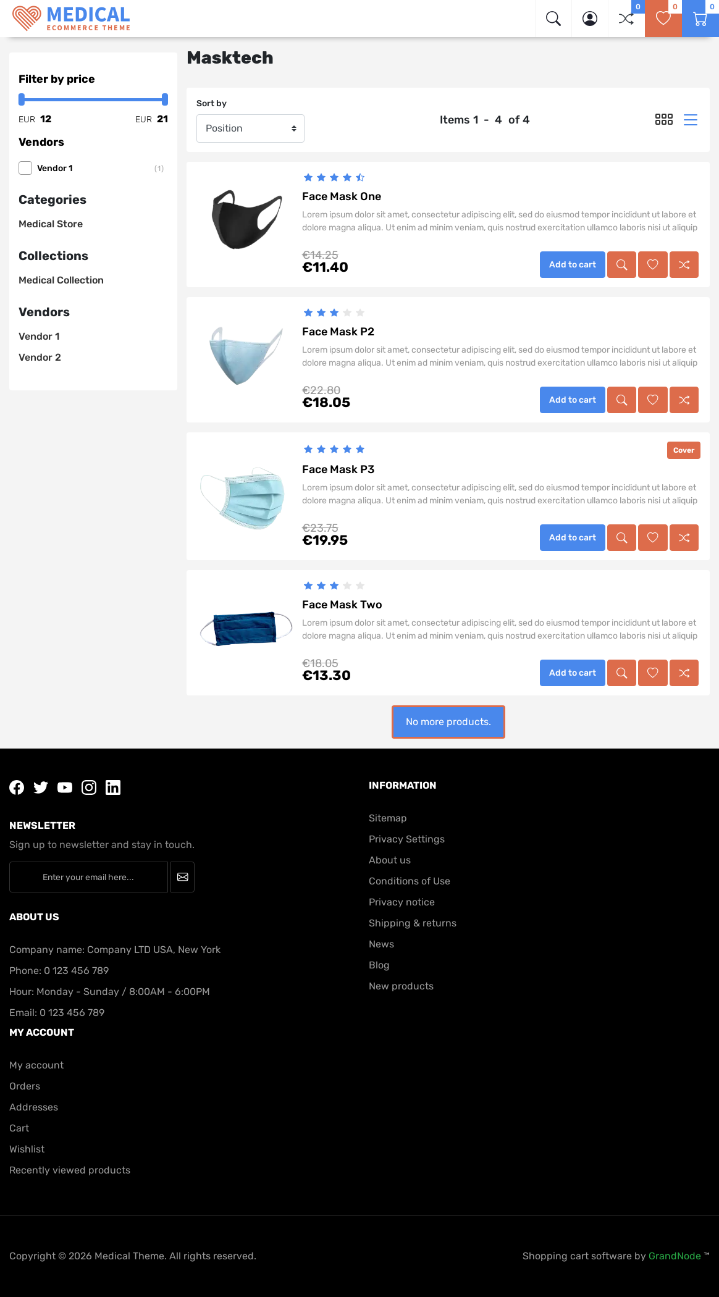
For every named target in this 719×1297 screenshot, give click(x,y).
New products (401, 986)
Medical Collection (61, 280)
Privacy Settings (407, 839)
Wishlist (26, 1149)
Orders (24, 1086)
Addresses (33, 1107)
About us (390, 860)
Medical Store (51, 224)
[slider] (334, 177)
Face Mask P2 (338, 331)
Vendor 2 (40, 357)
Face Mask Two (342, 604)
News (381, 944)
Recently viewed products (69, 1170)
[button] (590, 18)
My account (36, 1065)
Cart (19, 1128)
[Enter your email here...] (88, 877)
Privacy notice (402, 902)
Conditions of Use (409, 881)
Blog (379, 965)
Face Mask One (341, 196)
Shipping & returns (412, 923)
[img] (553, 18)
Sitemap (388, 818)
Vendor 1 (102, 168)
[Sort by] (250, 128)
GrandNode (675, 1256)
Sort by (211, 103)
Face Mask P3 (338, 469)
